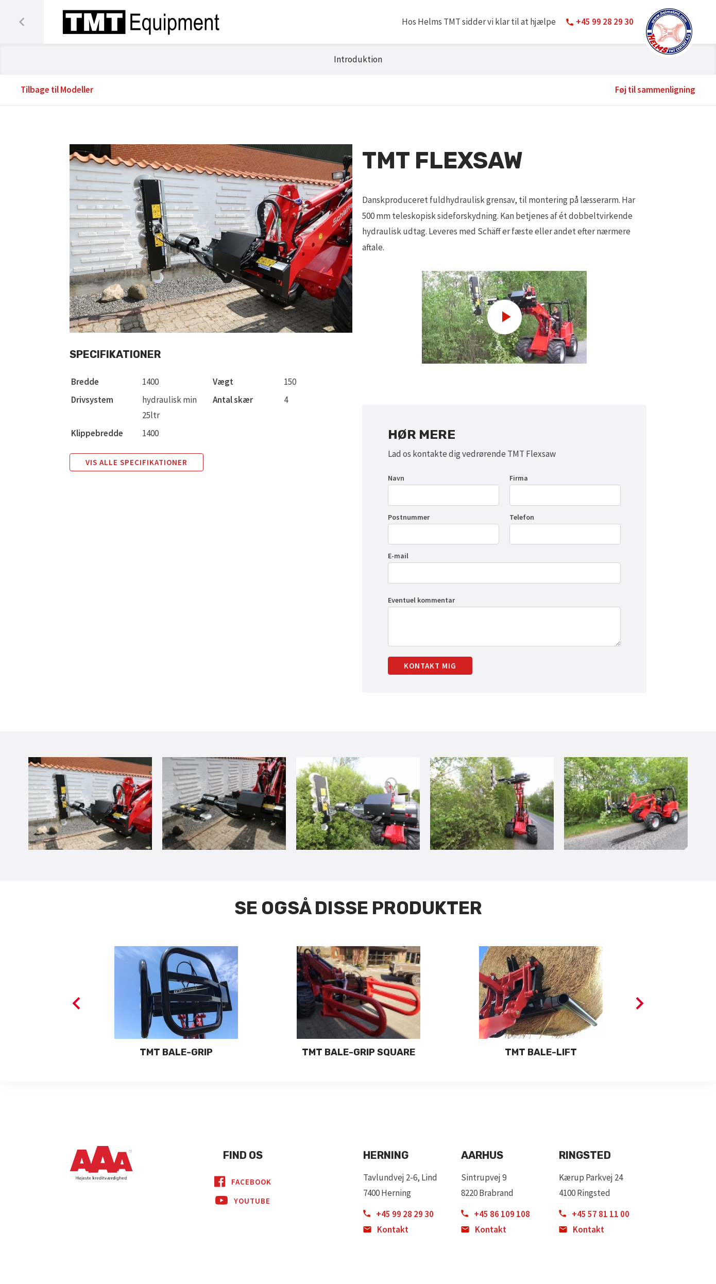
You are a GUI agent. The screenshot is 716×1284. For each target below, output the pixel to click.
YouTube (242, 1200)
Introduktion (358, 59)
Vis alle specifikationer (136, 462)
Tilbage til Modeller (57, 89)
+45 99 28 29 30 (398, 1214)
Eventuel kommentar (421, 600)
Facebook (242, 1181)
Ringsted (585, 1155)
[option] (176, 1003)
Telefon (521, 517)
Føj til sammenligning (655, 89)
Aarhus (482, 1155)
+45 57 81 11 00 (594, 1214)
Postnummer (409, 517)
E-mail (398, 555)
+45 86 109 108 (495, 1214)
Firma (518, 478)
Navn (396, 478)
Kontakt (385, 1229)
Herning (385, 1155)
